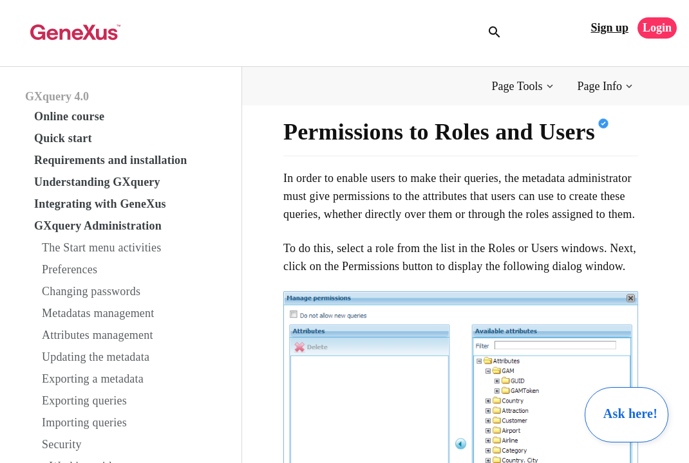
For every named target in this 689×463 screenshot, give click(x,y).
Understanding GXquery (97, 182)
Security (62, 444)
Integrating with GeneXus (100, 203)
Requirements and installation (110, 160)
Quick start (63, 138)
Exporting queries (84, 400)
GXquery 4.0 (57, 96)
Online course (69, 116)
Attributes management (97, 335)
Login (657, 27)
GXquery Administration (98, 225)
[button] (524, 86)
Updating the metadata (95, 356)
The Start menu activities (101, 247)
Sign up (609, 27)
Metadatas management (98, 313)
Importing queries (84, 422)
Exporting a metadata (93, 378)
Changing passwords (91, 291)
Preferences (69, 269)
